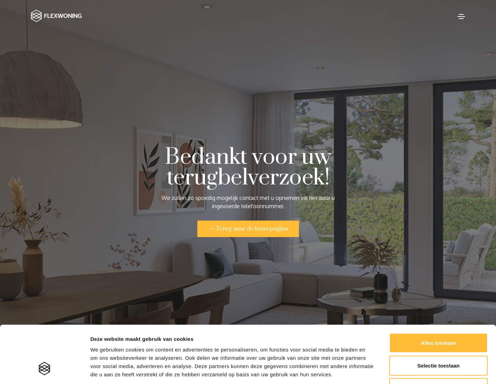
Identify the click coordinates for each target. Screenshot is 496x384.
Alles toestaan (438, 294)
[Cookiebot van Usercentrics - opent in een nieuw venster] (44, 370)
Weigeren (438, 339)
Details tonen (372, 370)
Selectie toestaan (438, 316)
